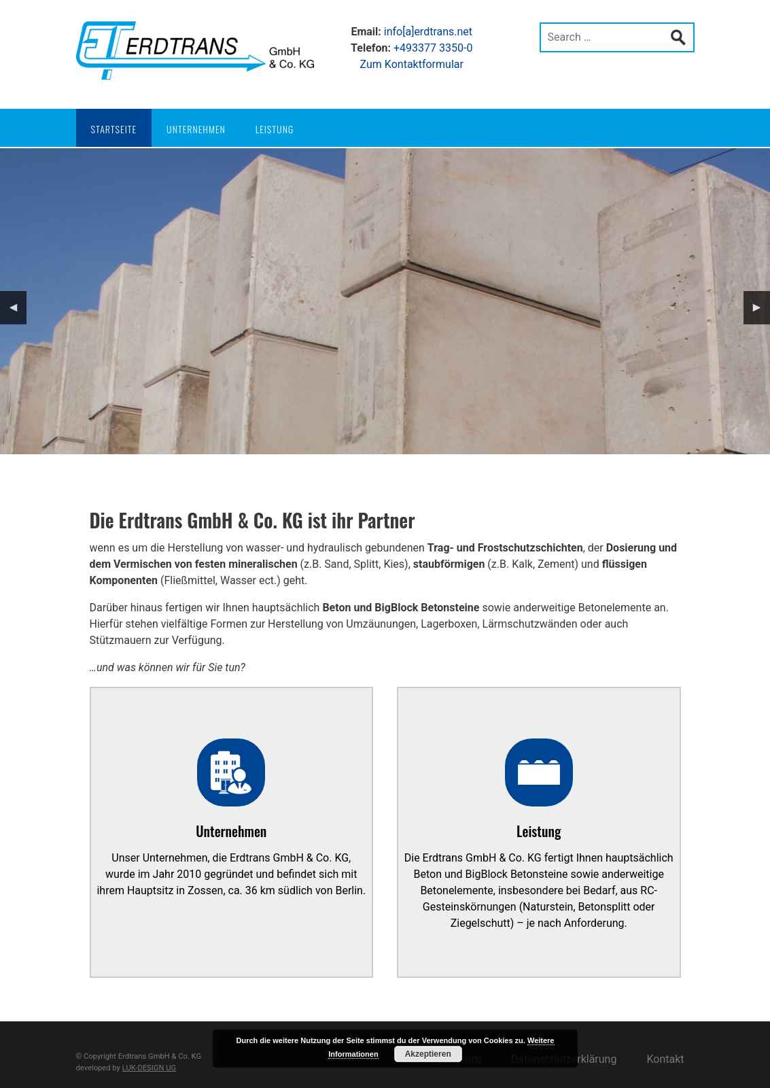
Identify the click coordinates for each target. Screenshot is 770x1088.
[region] (385, 301)
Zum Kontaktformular (411, 64)
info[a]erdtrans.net (428, 31)
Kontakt (665, 1059)
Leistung (275, 129)
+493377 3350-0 (432, 47)
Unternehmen (196, 129)
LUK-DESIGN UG (149, 1068)
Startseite (114, 129)
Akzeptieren (428, 1054)
